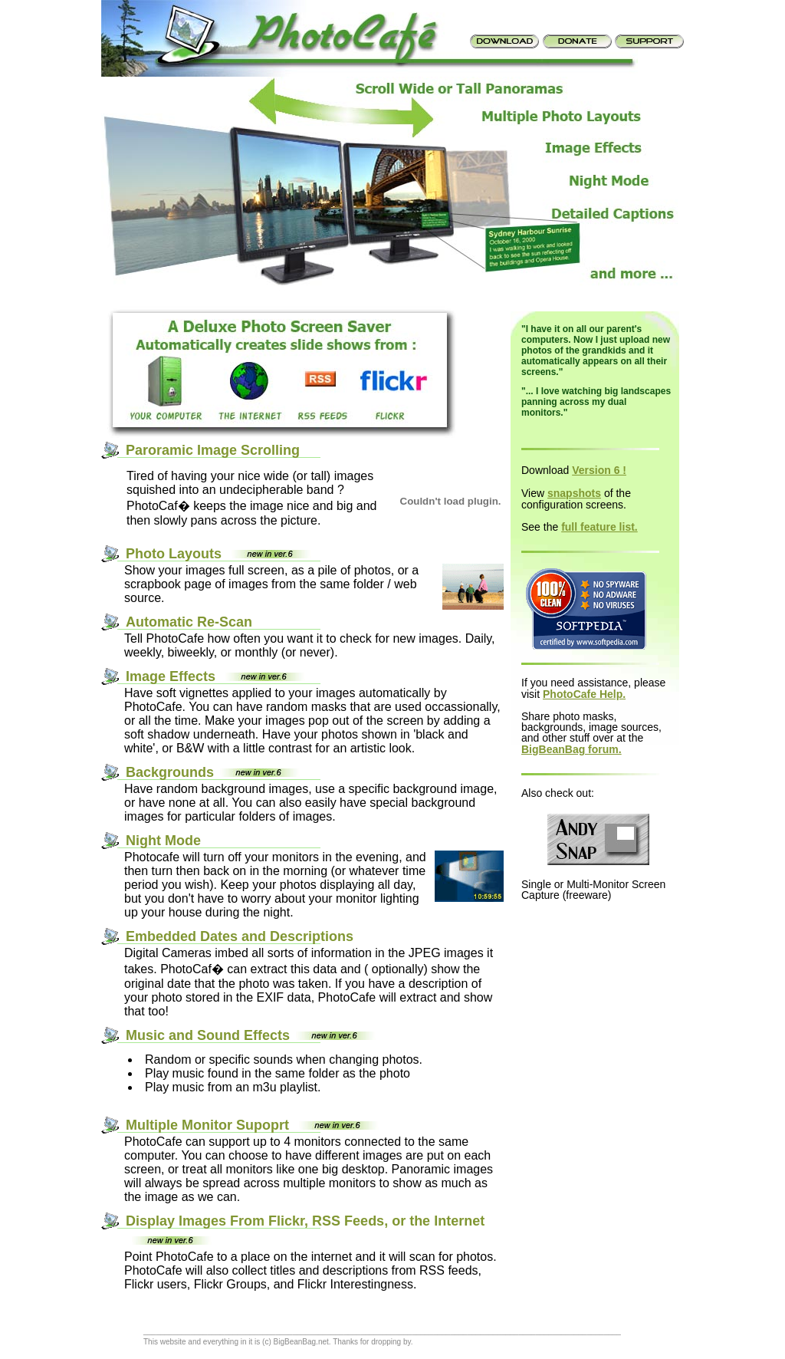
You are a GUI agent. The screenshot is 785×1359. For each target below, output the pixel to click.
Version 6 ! (599, 470)
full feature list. (599, 527)
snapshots (574, 493)
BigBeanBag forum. (571, 749)
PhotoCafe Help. (584, 694)
